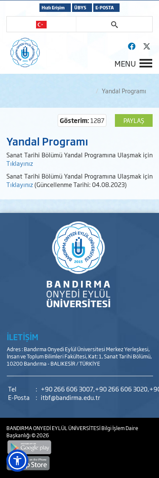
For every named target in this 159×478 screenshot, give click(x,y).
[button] (17, 461)
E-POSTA (104, 7)
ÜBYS (80, 7)
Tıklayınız (19, 163)
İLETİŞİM (22, 336)
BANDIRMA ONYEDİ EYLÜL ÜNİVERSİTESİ (53, 428)
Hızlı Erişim (53, 7)
